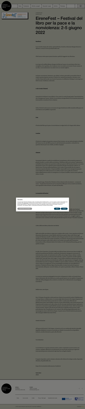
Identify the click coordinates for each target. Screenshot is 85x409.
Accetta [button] (64, 208)
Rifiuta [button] (57, 208)
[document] (42, 202)
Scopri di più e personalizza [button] (24, 208)
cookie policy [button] (26, 203)
